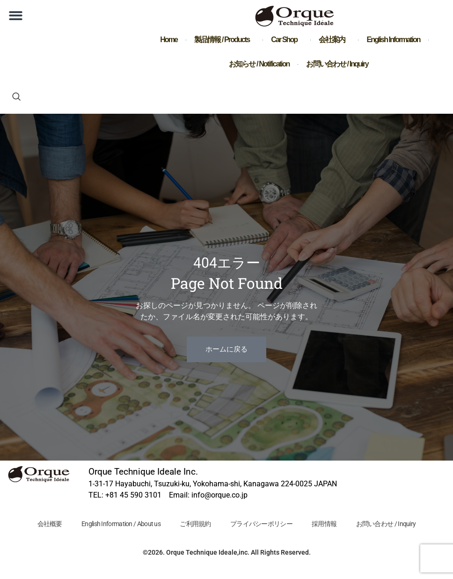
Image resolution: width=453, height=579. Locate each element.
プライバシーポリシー (261, 524)
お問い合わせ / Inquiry (337, 64)
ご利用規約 (195, 524)
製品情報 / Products (224, 39)
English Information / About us (120, 524)
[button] (16, 16)
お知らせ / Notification (259, 64)
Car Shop (286, 39)
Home (168, 40)
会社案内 (334, 39)
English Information (393, 40)
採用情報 (324, 524)
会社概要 (49, 524)
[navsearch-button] (16, 97)
